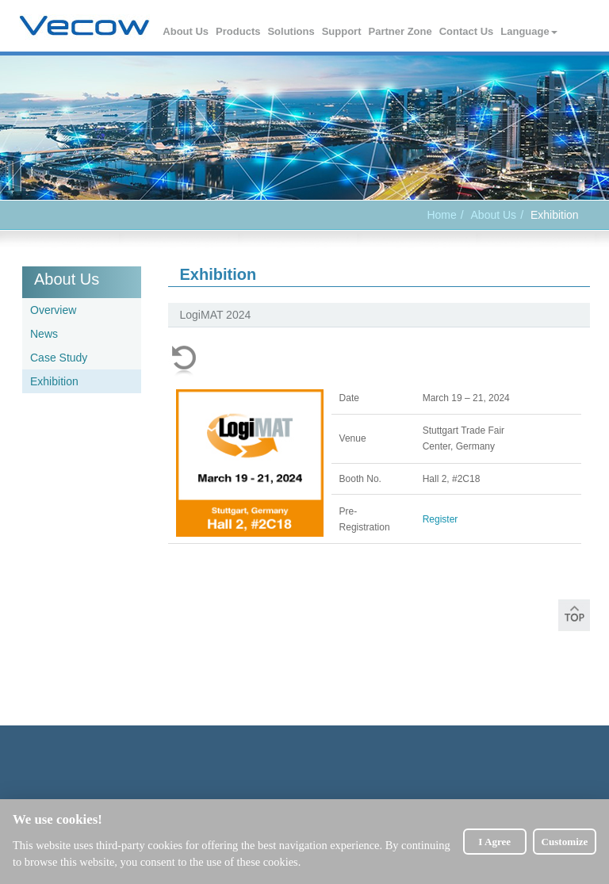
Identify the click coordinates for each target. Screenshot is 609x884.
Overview (53, 310)
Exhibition (54, 381)
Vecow (84, 26)
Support (343, 31)
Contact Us (467, 31)
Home (441, 215)
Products (238, 31)
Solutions (291, 31)
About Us (186, 31)
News (44, 333)
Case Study (58, 357)
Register (440, 519)
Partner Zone (401, 31)
